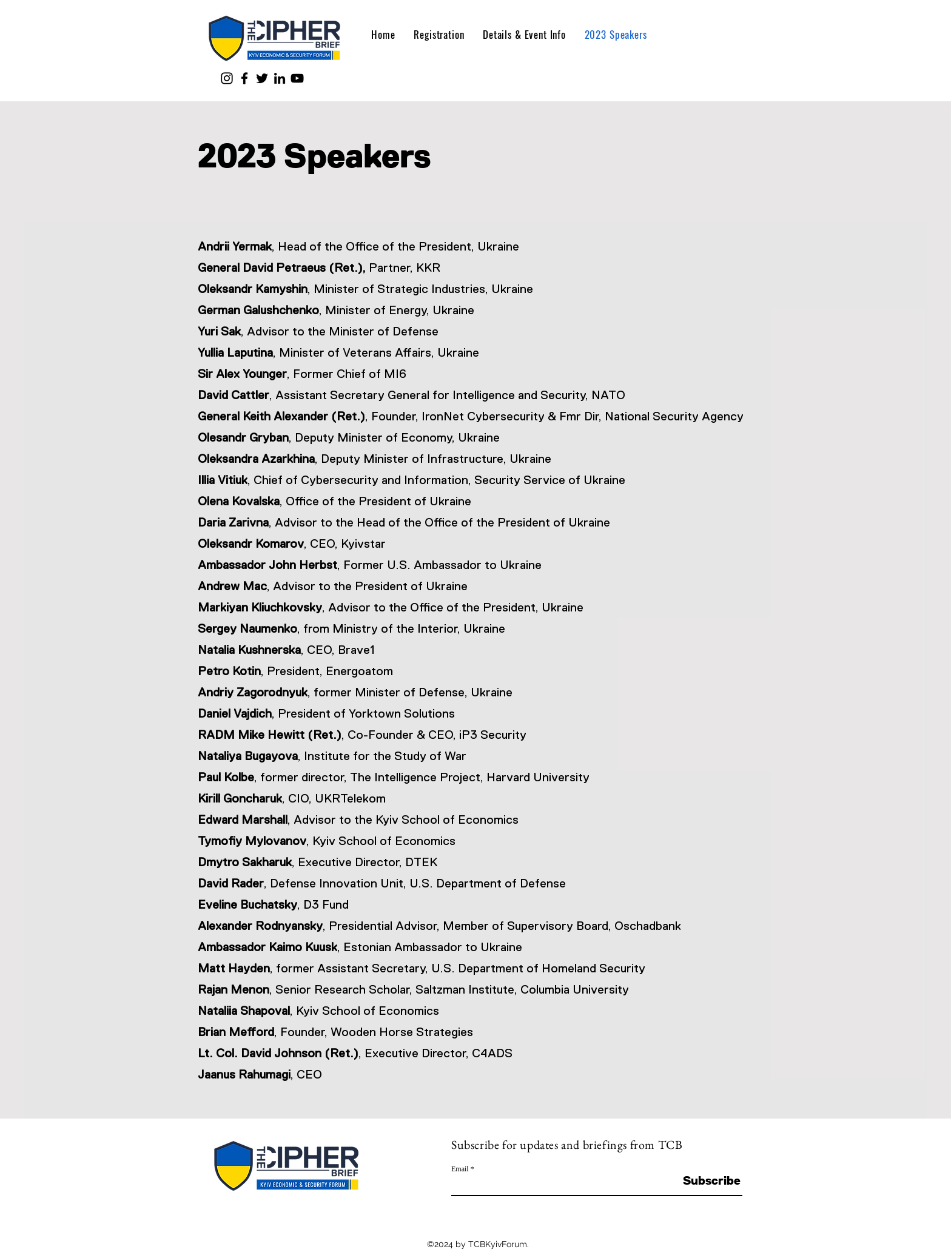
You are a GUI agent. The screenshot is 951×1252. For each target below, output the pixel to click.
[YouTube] (297, 78)
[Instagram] (227, 78)
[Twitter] (262, 78)
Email (460, 1169)
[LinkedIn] (279, 78)
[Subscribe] (711, 1180)
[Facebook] (244, 78)
